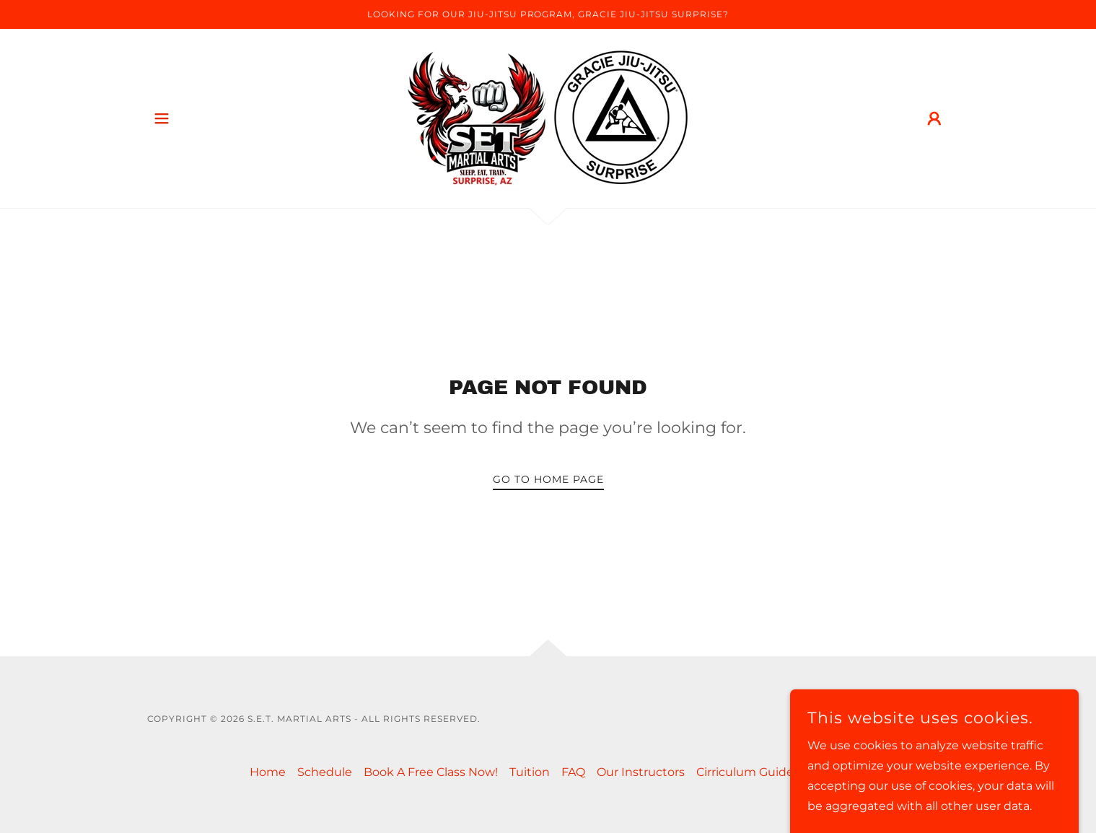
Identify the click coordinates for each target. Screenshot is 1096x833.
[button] (161, 118)
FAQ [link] (573, 772)
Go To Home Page (548, 479)
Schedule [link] (324, 772)
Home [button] (268, 772)
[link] (548, 117)
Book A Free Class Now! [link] (431, 772)
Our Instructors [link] (641, 772)
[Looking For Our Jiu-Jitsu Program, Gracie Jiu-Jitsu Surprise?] (548, 14)
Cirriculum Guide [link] (745, 772)
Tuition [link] (529, 772)
